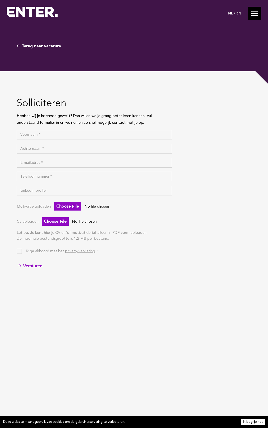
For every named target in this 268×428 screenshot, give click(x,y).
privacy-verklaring (80, 251)
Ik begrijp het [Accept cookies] (253, 422)
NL (230, 13)
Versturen (30, 266)
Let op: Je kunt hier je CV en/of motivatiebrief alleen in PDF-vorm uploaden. (82, 233)
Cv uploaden (28, 222)
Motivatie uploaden (34, 206)
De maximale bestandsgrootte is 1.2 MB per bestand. (63, 239)
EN (238, 13)
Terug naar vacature (39, 46)
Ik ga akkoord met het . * (62, 251)
